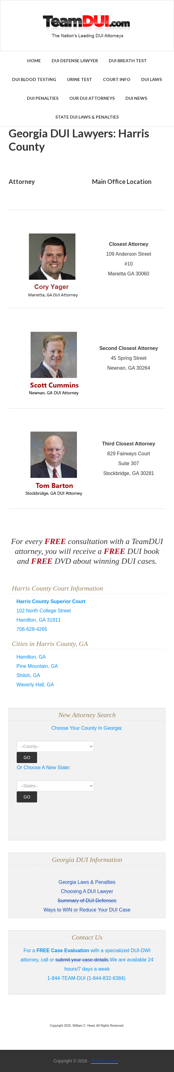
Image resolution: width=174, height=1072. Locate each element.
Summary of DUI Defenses (86, 900)
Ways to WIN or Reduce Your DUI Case (87, 909)
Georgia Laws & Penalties (86, 882)
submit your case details (81, 959)
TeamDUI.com (104, 1060)
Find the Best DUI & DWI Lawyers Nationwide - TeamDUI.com (87, 25)
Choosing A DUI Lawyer (87, 891)
